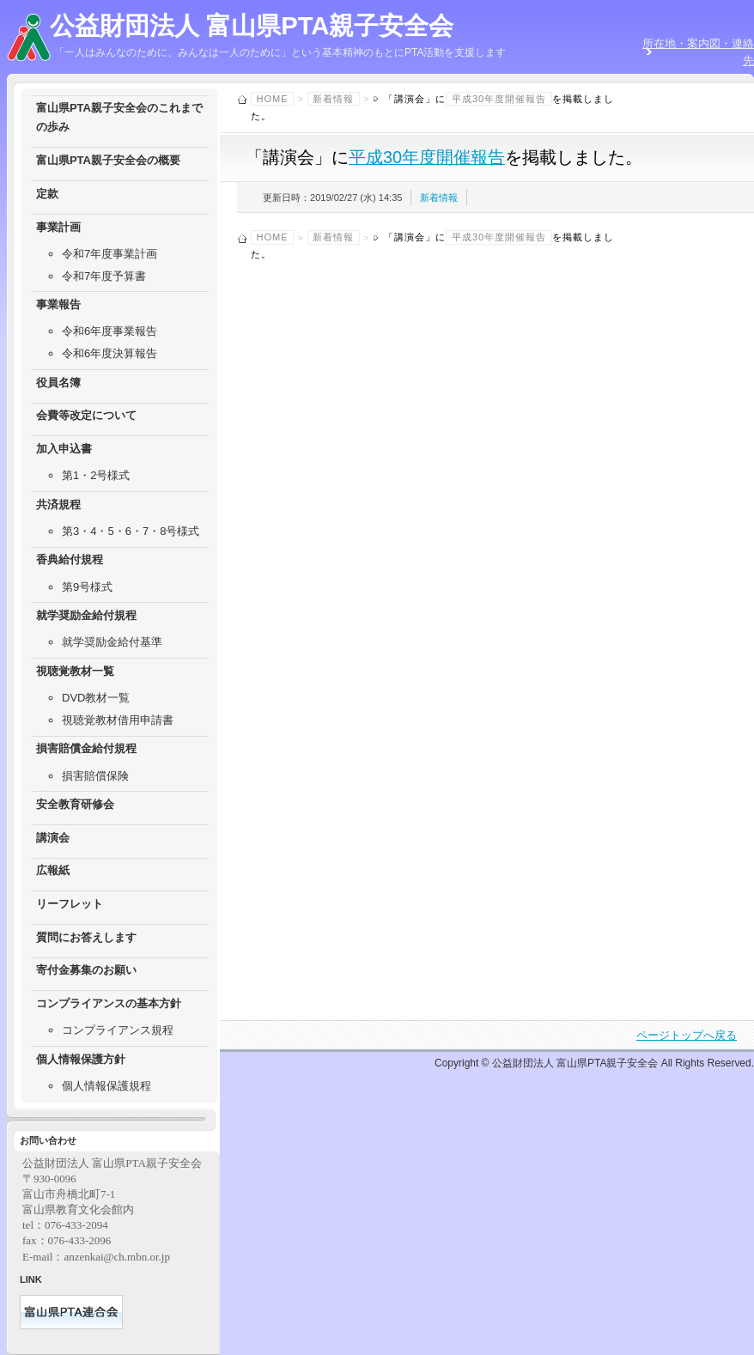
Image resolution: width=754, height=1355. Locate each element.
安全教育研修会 (75, 804)
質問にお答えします (86, 937)
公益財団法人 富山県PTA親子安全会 (251, 25)
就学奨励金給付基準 (112, 641)
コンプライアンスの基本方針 (108, 1003)
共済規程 (58, 504)
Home (273, 99)
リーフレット (69, 903)
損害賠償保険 (95, 775)
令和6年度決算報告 (109, 353)
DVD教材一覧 (96, 697)
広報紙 (53, 870)
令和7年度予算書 (104, 276)
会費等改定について (86, 415)
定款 (47, 193)
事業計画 (58, 227)
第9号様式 (87, 586)
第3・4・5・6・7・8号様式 (130, 531)
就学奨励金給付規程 (86, 615)
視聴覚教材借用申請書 (117, 720)
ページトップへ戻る (686, 1035)
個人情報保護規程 (106, 1085)
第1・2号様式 (96, 475)
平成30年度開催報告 (499, 99)
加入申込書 (64, 448)
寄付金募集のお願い (86, 969)
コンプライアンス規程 (117, 1030)
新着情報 (333, 99)
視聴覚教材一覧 (75, 671)
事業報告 (58, 304)
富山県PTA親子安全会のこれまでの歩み (119, 117)
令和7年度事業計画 (109, 253)
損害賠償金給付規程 (86, 748)
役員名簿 (58, 382)
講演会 (53, 837)
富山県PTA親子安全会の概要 (108, 160)
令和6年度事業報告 (109, 331)
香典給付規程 (69, 559)
